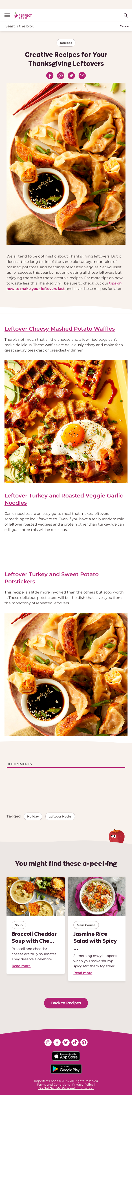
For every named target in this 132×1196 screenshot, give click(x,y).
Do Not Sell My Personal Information (66, 1088)
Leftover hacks (60, 816)
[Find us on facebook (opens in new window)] (57, 1042)
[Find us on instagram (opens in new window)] (48, 1042)
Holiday (33, 816)
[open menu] (9, 15)
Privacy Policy (83, 1084)
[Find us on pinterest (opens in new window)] (84, 1042)
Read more (21, 966)
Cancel (125, 26)
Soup (19, 925)
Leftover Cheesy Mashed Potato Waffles (59, 328)
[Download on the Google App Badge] (66, 1069)
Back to (66, 1003)
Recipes (66, 43)
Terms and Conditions (53, 1084)
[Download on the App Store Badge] (66, 1056)
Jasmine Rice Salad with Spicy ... (95, 941)
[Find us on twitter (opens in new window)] (66, 1042)
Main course (86, 925)
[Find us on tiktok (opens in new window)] (75, 1042)
